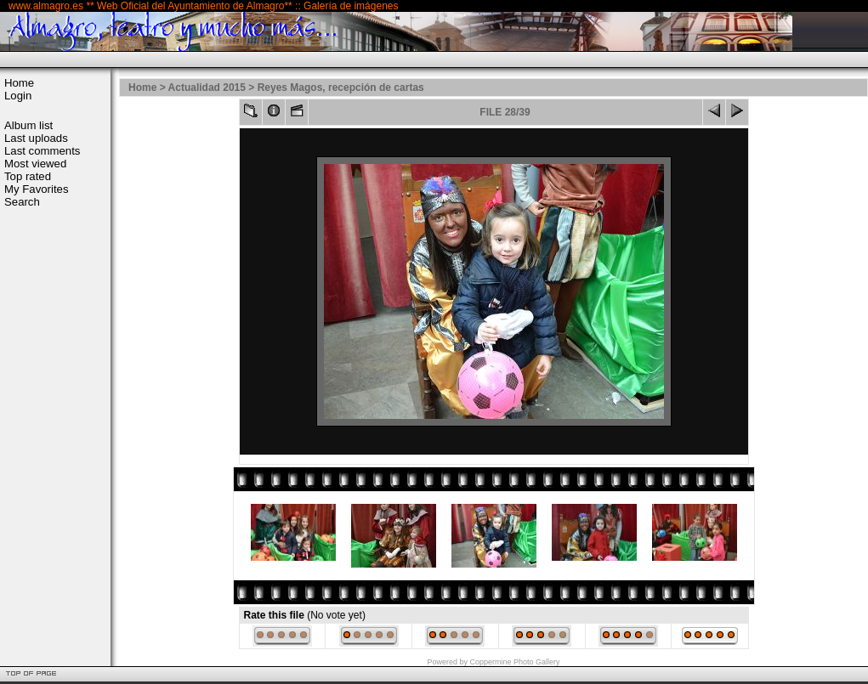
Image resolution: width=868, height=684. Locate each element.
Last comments (42, 150)
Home (19, 82)
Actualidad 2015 (207, 87)
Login (17, 95)
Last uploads (36, 138)
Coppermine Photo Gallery (514, 662)
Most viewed (35, 163)
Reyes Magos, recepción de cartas (341, 87)
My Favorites (36, 189)
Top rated (27, 176)
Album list (28, 125)
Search (22, 201)
